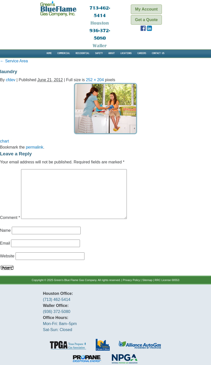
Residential (82, 53)
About (111, 53)
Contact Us (158, 53)
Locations (126, 53)
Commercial (63, 53)
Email (5, 243)
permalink (34, 147)
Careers (141, 53)
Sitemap (147, 280)
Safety (98, 53)
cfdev (10, 80)
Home (49, 53)
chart (4, 141)
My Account (146, 9)
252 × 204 (95, 80)
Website (7, 256)
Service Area (14, 61)
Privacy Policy (131, 280)
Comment (10, 217)
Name (5, 230)
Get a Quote (146, 20)
